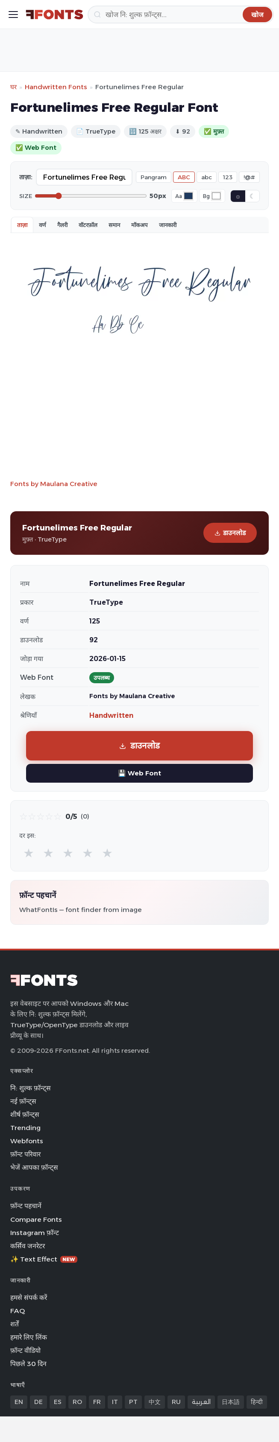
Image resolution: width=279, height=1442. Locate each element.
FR (97, 1402)
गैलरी (62, 224)
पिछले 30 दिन (28, 1364)
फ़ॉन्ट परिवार (25, 1154)
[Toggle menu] (13, 14)
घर (13, 87)
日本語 (231, 1402)
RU (176, 1402)
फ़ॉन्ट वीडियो (25, 1350)
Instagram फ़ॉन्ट (34, 1233)
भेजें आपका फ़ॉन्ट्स (34, 1167)
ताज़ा (22, 224)
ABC (184, 177)
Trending (25, 1128)
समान (114, 224)
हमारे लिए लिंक (28, 1337)
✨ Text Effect (43, 1259)
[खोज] (181, 14)
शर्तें (14, 1324)
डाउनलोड (230, 533)
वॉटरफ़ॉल (88, 224)
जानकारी (167, 224)
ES (58, 1402)
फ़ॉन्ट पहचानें (25, 1206)
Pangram (154, 177)
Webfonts (26, 1141)
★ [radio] (28, 852)
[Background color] (216, 196)
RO (77, 1402)
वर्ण (42, 224)
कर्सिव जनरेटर (27, 1246)
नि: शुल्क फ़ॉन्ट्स (30, 1088)
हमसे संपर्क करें (28, 1297)
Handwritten (111, 715)
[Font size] (91, 195)
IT (115, 1402)
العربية (201, 1402)
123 (227, 177)
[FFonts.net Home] (54, 14)
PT (133, 1402)
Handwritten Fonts (56, 87)
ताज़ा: (25, 177)
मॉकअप (139, 224)
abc (206, 177)
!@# (249, 177)
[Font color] (188, 196)
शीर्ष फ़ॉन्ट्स (24, 1114)
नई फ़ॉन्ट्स (23, 1101)
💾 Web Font (139, 773)
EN (19, 1402)
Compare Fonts (36, 1219)
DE (38, 1402)
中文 (155, 1402)
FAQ (17, 1311)
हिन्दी (257, 1402)
